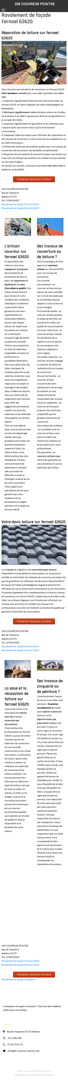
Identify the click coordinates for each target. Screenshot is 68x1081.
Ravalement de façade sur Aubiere (19, 979)
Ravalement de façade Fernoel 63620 (20, 204)
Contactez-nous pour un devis (34, 179)
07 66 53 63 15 (15, 1044)
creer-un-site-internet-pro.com (34, 1071)
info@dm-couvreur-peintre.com (23, 1050)
